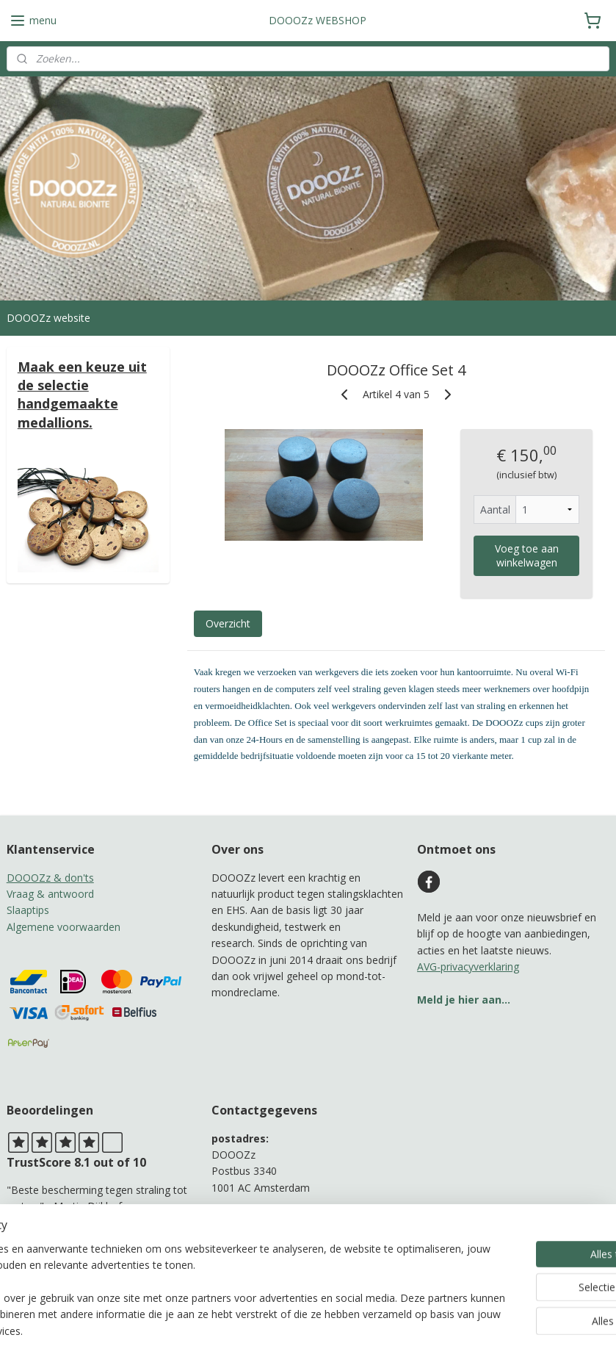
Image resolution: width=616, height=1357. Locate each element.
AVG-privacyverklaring (468, 966)
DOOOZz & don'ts (50, 878)
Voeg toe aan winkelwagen (526, 555)
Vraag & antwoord (50, 894)
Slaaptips (28, 910)
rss (294, 1330)
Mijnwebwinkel (478, 1330)
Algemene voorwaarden (63, 927)
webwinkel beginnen (350, 1330)
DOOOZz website (48, 318)
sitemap (263, 1330)
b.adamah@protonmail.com (277, 1237)
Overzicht (227, 623)
